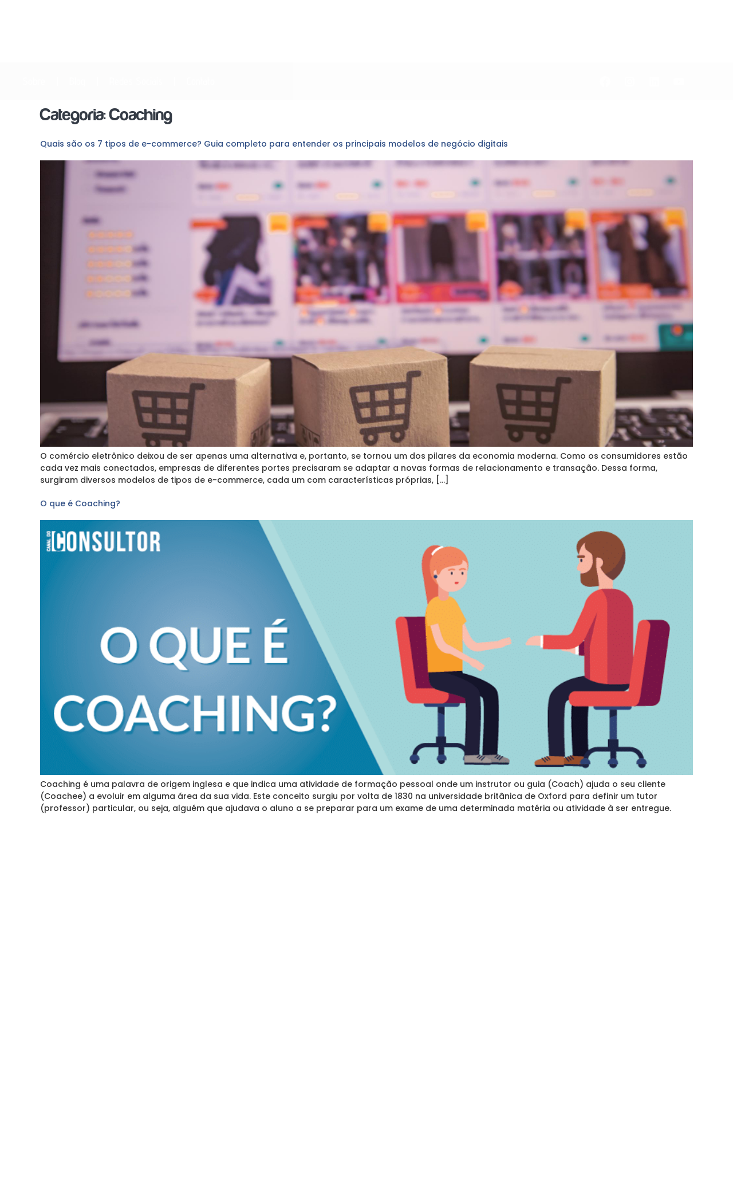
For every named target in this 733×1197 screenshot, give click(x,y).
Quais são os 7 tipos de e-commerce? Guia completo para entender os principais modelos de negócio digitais (274, 143)
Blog (77, 81)
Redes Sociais (136, 81)
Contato (201, 81)
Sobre (33, 81)
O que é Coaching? (80, 503)
